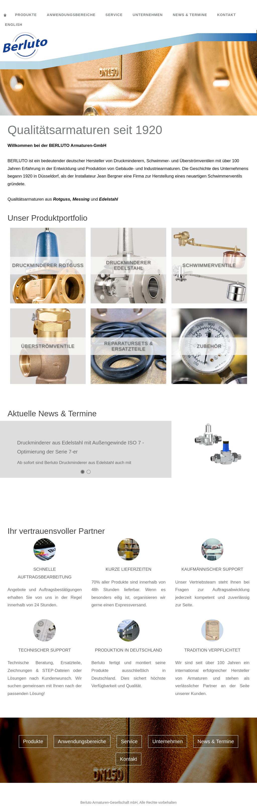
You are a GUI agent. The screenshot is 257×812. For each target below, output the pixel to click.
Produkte (26, 15)
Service (113, 15)
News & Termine (190, 15)
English (13, 25)
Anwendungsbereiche (71, 15)
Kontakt (226, 15)
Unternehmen (148, 15)
